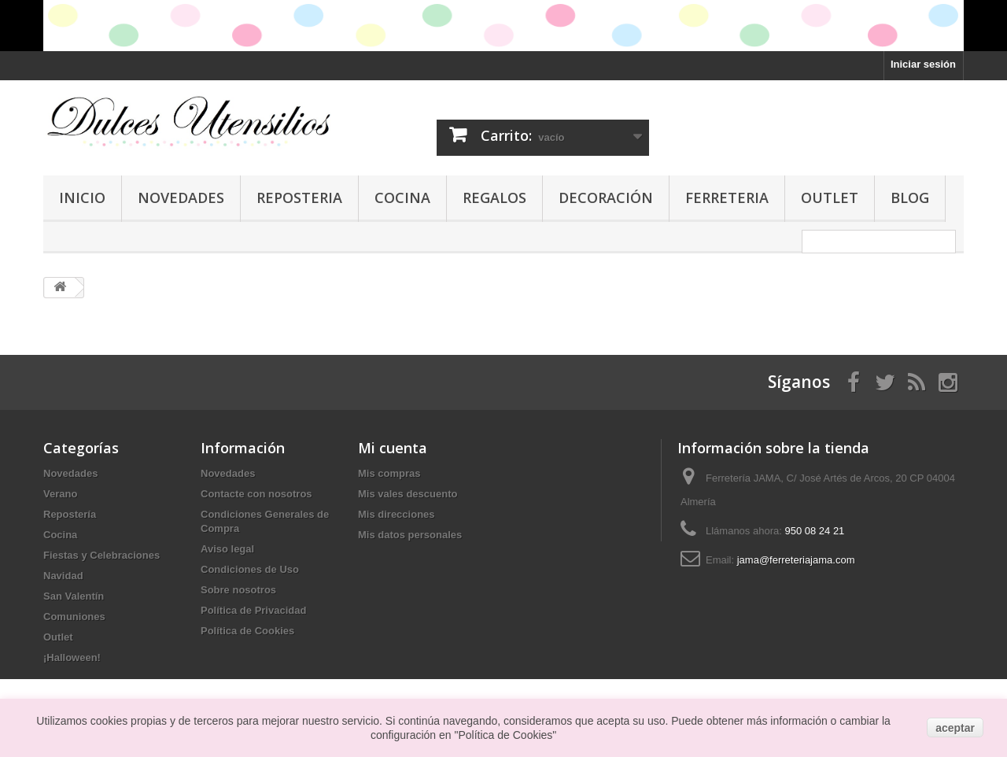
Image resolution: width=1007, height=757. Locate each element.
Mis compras (389, 473)
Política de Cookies (247, 631)
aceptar (955, 728)
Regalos (494, 197)
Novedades (181, 197)
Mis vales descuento (407, 494)
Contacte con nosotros (256, 494)
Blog (910, 197)
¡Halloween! (72, 657)
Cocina (402, 197)
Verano (60, 494)
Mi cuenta (392, 447)
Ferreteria (727, 197)
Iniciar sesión (923, 64)
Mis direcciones (396, 514)
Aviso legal (227, 549)
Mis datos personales (410, 535)
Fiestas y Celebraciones (101, 555)
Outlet (829, 197)
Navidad (63, 576)
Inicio (82, 197)
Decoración (606, 197)
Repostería (69, 514)
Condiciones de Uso (250, 569)
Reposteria (299, 197)
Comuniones (74, 616)
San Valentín (73, 596)
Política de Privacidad (253, 610)
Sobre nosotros (238, 590)
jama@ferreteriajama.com (796, 560)
